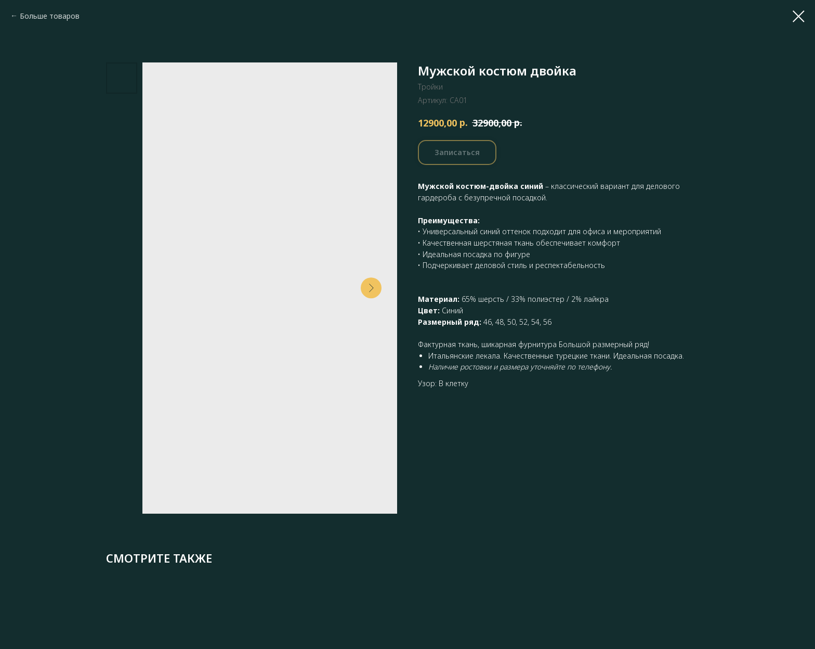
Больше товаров (50, 16)
